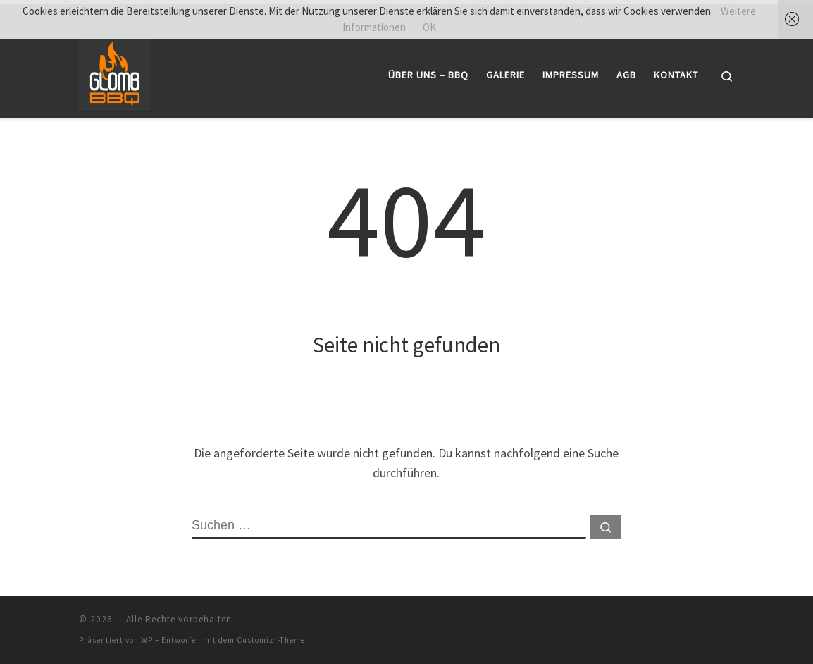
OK (429, 27)
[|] (114, 72)
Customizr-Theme (271, 640)
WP (147, 640)
